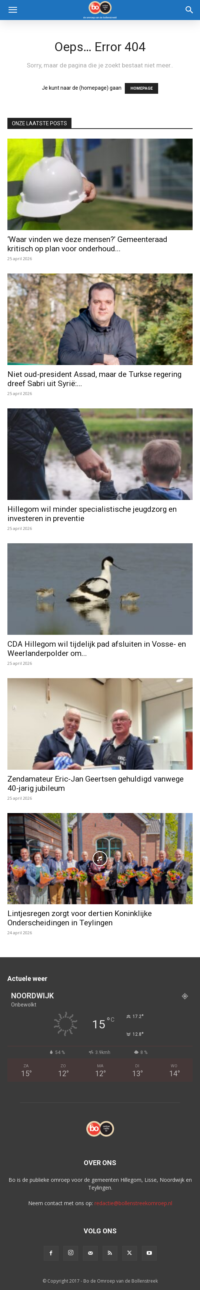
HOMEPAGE (141, 88)
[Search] (189, 10)
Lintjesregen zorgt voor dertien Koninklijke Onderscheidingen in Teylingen (79, 918)
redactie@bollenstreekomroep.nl (133, 1203)
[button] (12, 10)
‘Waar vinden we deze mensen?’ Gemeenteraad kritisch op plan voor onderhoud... (87, 244)
